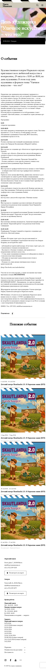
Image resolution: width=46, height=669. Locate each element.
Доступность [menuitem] (8, 652)
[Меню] (42, 5)
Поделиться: (5, 313)
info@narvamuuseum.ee (12, 565)
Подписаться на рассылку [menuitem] (13, 650)
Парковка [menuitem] (7, 647)
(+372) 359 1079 (11, 588)
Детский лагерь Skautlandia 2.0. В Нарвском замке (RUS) (23, 384)
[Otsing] (37, 5)
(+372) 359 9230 (11, 567)
